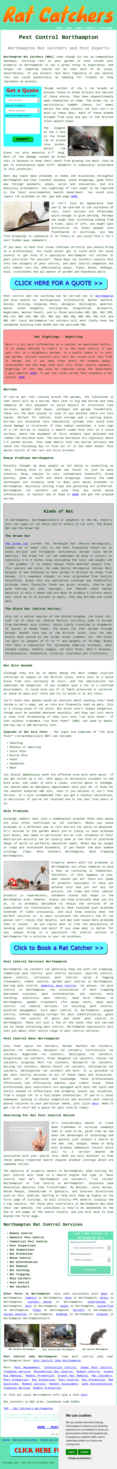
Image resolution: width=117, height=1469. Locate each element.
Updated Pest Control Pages (54, 1440)
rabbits (31, 1297)
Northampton (34, 65)
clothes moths (40, 1301)
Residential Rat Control (53, 1371)
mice (68, 1297)
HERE (74, 196)
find (16, 1046)
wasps (64, 1306)
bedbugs (62, 1314)
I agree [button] (71, 1452)
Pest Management (27, 1367)
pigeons (102, 1314)
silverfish (105, 1306)
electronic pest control (44, 998)
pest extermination (58, 993)
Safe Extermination (97, 1383)
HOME (59, 28)
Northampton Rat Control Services (43, 1224)
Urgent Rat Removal (73, 1375)
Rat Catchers (102, 1375)
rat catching (43, 296)
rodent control (36, 981)
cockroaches (97, 1301)
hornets (79, 1310)
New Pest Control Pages (25, 1440)
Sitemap (6, 1440)
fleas (37, 1310)
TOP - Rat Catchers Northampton (28, 1408)
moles (109, 818)
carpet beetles (15, 1314)
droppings (19, 236)
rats (54, 211)
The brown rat (16, 543)
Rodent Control (88, 1371)
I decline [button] (84, 1452)
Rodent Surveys (34, 1383)
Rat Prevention (93, 1379)
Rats (7, 176)
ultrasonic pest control (55, 977)
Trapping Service (17, 1371)
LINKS (69, 28)
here (95, 1103)
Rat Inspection (43, 1379)
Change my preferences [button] (79, 1458)
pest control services (28, 1074)
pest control (95, 1018)
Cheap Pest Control (96, 1367)
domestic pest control (58, 985)
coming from (104, 219)
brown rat (100, 100)
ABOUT (79, 28)
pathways (63, 409)
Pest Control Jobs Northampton (57, 1360)
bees (104, 1293)
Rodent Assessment (64, 1383)
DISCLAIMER (105, 28)
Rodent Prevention (40, 1375)
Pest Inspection (16, 1379)
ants (28, 1306)
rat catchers (82, 259)
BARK (75, 494)
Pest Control (68, 1379)
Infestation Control (60, 1367)
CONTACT (90, 28)
